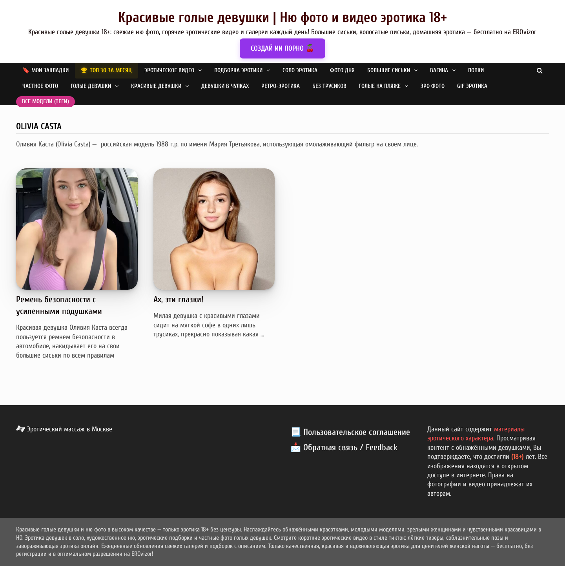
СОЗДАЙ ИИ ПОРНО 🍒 (282, 48)
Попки (476, 70)
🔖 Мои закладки (45, 70)
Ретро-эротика (280, 86)
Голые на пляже (380, 86)
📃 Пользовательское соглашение (350, 432)
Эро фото (433, 86)
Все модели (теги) (45, 101)
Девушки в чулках (225, 86)
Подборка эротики (238, 70)
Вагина (439, 70)
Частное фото (40, 86)
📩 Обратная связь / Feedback (343, 447)
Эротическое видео (169, 70)
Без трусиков (329, 86)
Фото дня (342, 70)
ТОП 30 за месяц (111, 70)
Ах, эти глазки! (178, 299)
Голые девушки (91, 86)
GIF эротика (472, 86)
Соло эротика (299, 70)
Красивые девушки (156, 86)
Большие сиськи (388, 70)
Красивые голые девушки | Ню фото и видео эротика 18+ (282, 17)
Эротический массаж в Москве (64, 429)
